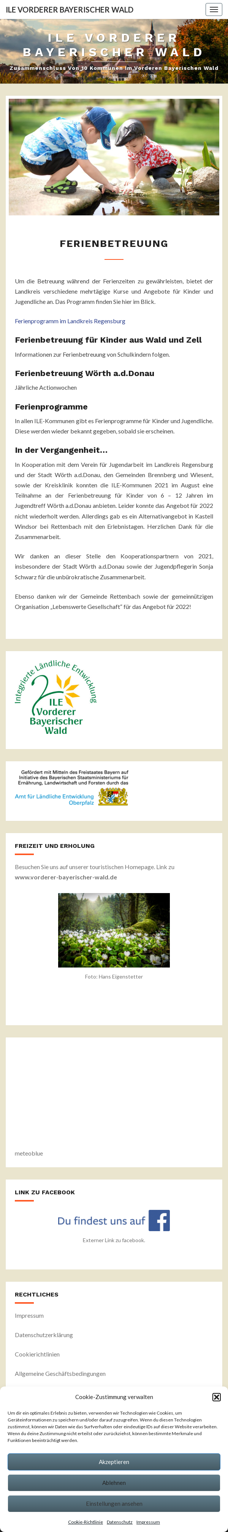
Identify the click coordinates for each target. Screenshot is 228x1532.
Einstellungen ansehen (114, 1503)
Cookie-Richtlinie (85, 1522)
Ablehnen (114, 1482)
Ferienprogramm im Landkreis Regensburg (70, 320)
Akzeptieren (114, 1461)
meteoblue (29, 1153)
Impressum (148, 1522)
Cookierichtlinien (37, 1354)
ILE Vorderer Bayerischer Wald (69, 9)
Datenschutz (120, 1522)
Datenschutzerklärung (44, 1334)
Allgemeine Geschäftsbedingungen (60, 1373)
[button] (216, 1397)
